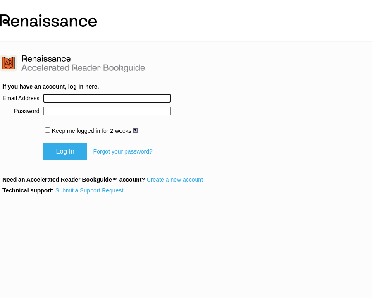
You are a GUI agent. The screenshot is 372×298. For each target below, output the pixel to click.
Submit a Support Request (89, 190)
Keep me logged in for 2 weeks (91, 130)
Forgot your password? (123, 151)
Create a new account (175, 179)
